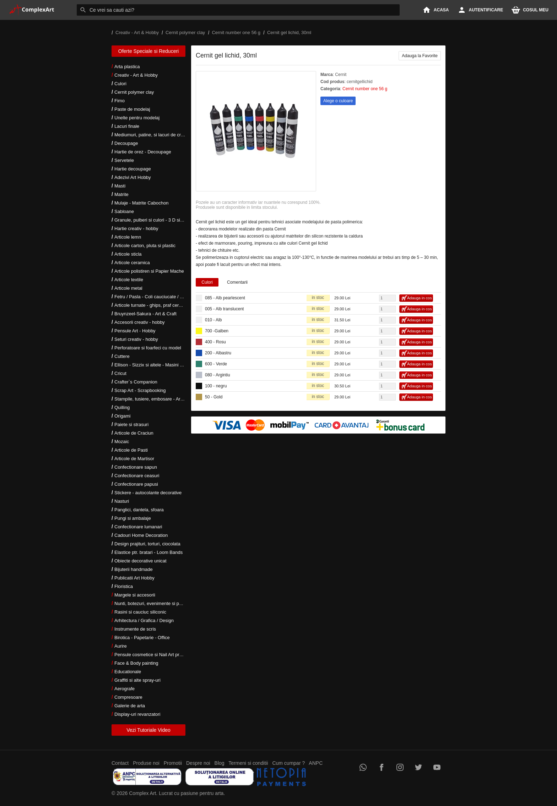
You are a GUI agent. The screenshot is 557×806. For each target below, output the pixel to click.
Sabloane (124, 211)
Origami (122, 416)
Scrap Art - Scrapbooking (140, 390)
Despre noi (198, 763)
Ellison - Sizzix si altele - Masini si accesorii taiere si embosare (178, 364)
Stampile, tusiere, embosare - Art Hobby (155, 399)
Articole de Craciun (133, 433)
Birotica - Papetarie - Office (142, 637)
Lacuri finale (126, 126)
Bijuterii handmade (133, 569)
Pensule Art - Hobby (135, 330)
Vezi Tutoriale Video (148, 730)
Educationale (127, 671)
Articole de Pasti (131, 450)
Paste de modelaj (132, 109)
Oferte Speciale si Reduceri (148, 51)
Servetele (124, 160)
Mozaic (121, 441)
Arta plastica (127, 66)
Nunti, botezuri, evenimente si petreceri (154, 603)
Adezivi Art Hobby (132, 177)
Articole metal (128, 288)
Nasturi (121, 501)
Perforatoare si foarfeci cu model (147, 347)
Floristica (123, 586)
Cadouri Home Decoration (141, 535)
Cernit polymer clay (134, 92)
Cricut (120, 373)
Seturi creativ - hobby (136, 339)
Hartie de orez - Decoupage (142, 151)
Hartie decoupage (132, 168)
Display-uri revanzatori (137, 714)
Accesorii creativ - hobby (139, 322)
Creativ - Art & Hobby (136, 75)
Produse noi (146, 763)
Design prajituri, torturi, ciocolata (147, 543)
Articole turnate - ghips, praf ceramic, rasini (158, 305)
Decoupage (126, 143)
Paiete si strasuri (131, 424)
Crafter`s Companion (135, 382)
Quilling (122, 407)
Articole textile (128, 279)
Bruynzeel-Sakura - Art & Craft (145, 313)
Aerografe (124, 688)
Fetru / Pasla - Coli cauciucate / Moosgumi (157, 296)
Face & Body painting (136, 663)
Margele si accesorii (134, 595)
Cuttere (122, 356)
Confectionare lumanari (138, 526)
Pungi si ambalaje (132, 518)
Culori (120, 83)
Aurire (120, 646)
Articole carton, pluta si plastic (144, 245)
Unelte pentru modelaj (136, 117)
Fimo (119, 100)
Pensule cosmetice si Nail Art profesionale (157, 654)
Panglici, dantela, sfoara (139, 509)
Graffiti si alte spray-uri (137, 680)
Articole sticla (128, 254)
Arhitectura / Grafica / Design (144, 620)
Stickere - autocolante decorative (148, 492)
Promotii (173, 763)
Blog (220, 763)
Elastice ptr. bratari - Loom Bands (148, 552)
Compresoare (128, 697)
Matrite (121, 194)
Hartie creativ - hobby (136, 228)
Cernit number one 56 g (364, 88)
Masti (119, 186)
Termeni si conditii (248, 763)
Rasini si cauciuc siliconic (140, 612)
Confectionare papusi (136, 484)
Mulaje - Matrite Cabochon (141, 203)
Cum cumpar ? (288, 763)
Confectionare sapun (135, 467)
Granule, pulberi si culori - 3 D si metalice (156, 220)
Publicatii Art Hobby (134, 578)
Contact (120, 763)
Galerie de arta (129, 705)
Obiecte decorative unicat (140, 560)
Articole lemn (127, 237)
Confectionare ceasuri (136, 475)
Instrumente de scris (135, 629)
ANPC (316, 763)
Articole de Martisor (134, 458)
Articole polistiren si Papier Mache (149, 271)
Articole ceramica (132, 262)
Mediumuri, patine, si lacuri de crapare (153, 134)
